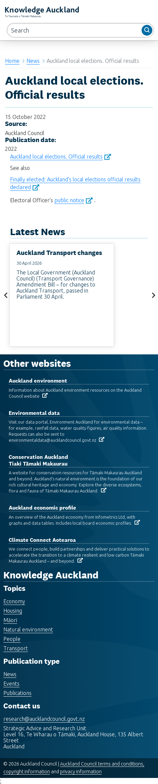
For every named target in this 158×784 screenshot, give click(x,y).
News (33, 61)
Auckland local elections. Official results (56, 157)
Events (11, 684)
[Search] (80, 30)
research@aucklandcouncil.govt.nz (44, 719)
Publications (17, 693)
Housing (12, 611)
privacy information (81, 771)
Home (12, 61)
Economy (14, 601)
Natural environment (28, 629)
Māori (10, 620)
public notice (69, 200)
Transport (15, 648)
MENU (114, 13)
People (11, 639)
